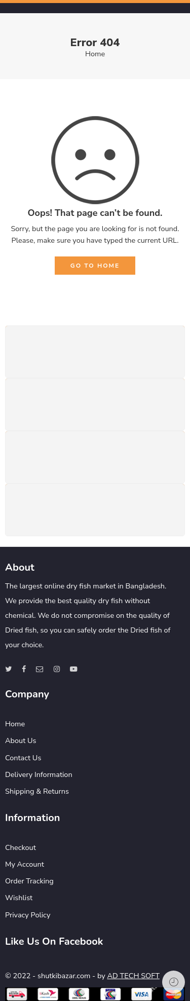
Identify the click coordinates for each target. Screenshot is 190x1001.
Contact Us (23, 758)
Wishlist (18, 898)
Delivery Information (38, 774)
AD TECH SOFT (133, 976)
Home (95, 54)
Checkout (20, 847)
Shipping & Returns (37, 791)
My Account (24, 864)
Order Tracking (29, 881)
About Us (20, 740)
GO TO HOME (95, 266)
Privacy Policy (27, 915)
